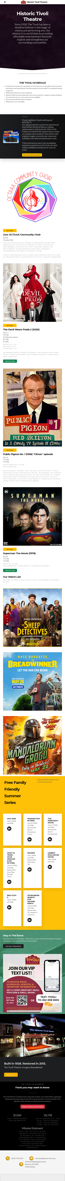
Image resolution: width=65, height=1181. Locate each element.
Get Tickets (10, 230)
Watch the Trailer (10, 361)
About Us (11, 1075)
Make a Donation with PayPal (32, 1107)
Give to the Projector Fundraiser (31, 155)
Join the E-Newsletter (13, 946)
